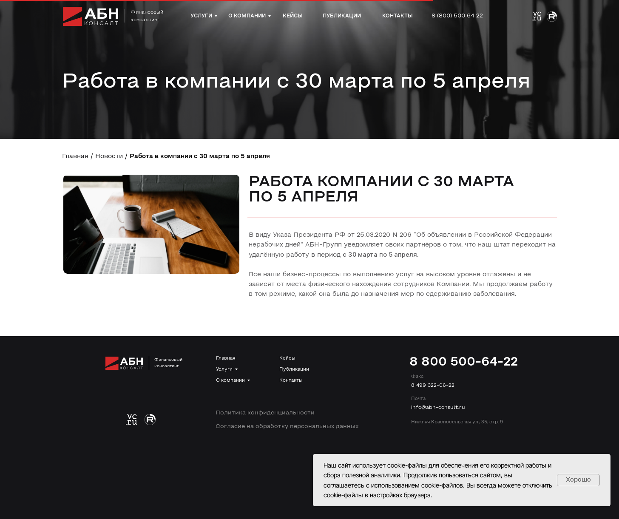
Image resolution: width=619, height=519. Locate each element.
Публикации (294, 369)
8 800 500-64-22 (463, 362)
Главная (75, 156)
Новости (109, 156)
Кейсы (287, 358)
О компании (230, 380)
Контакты (290, 380)
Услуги (224, 369)
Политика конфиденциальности (265, 413)
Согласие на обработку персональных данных (287, 426)
